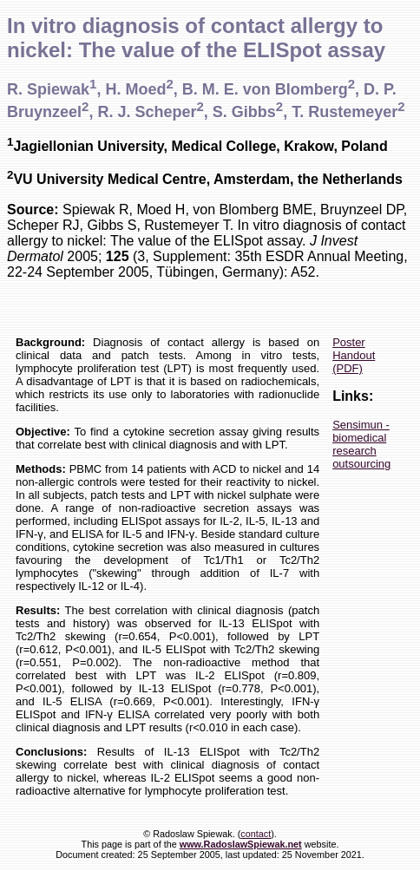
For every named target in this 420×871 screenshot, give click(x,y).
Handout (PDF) (353, 362)
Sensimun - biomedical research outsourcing (361, 444)
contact (255, 833)
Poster (348, 342)
